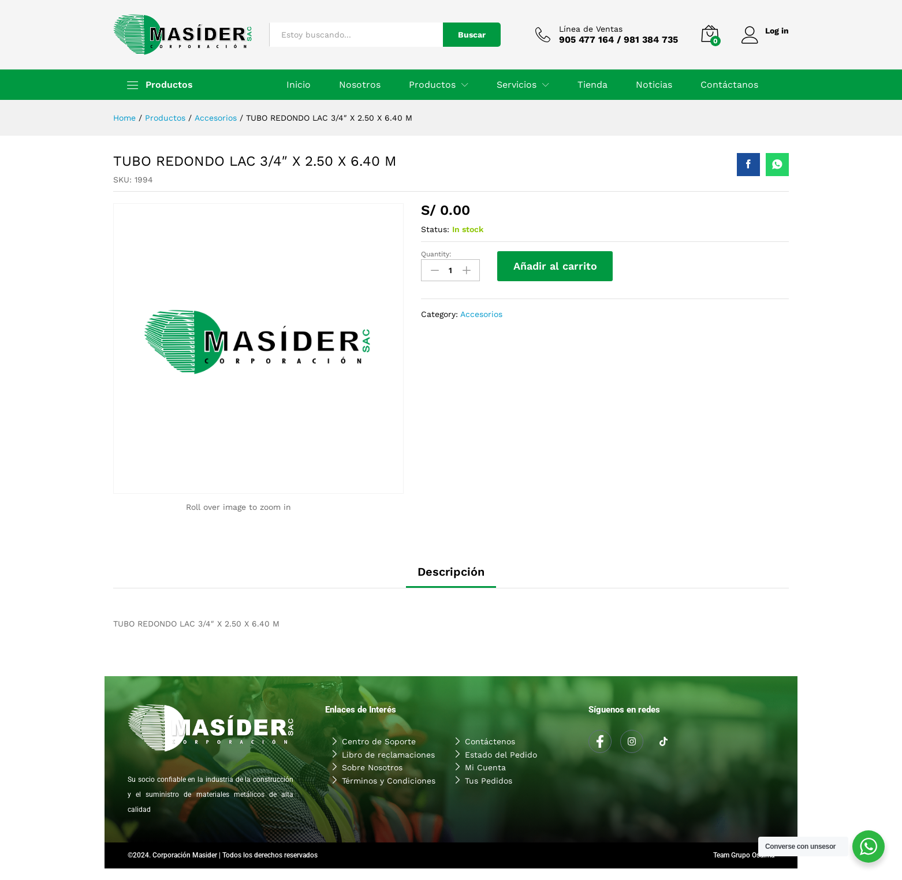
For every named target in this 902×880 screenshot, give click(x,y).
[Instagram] (631, 741)
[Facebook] (600, 741)
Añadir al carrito (555, 266)
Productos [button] (432, 85)
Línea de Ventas (590, 28)
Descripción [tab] (451, 571)
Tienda (592, 85)
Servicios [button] (516, 85)
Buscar (471, 34)
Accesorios (481, 314)
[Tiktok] (663, 742)
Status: (435, 229)
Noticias (654, 85)
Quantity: (436, 254)
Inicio (298, 85)
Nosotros (360, 85)
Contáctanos (729, 85)
